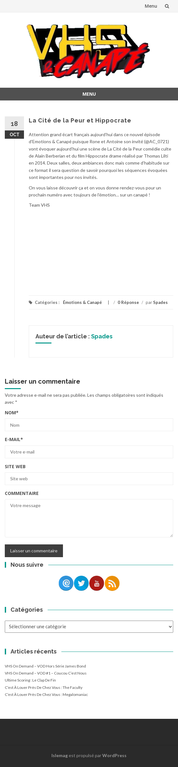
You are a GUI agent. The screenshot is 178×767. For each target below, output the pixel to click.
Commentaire (22, 493)
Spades (160, 302)
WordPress (114, 755)
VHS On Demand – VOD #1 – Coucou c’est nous (46, 673)
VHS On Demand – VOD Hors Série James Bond (45, 666)
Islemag (59, 755)
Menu (151, 6)
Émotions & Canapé (82, 302)
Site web (15, 466)
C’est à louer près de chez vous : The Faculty (43, 687)
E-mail (14, 439)
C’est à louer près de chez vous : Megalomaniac (46, 694)
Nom (12, 412)
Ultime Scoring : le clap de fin (30, 680)
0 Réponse (128, 302)
